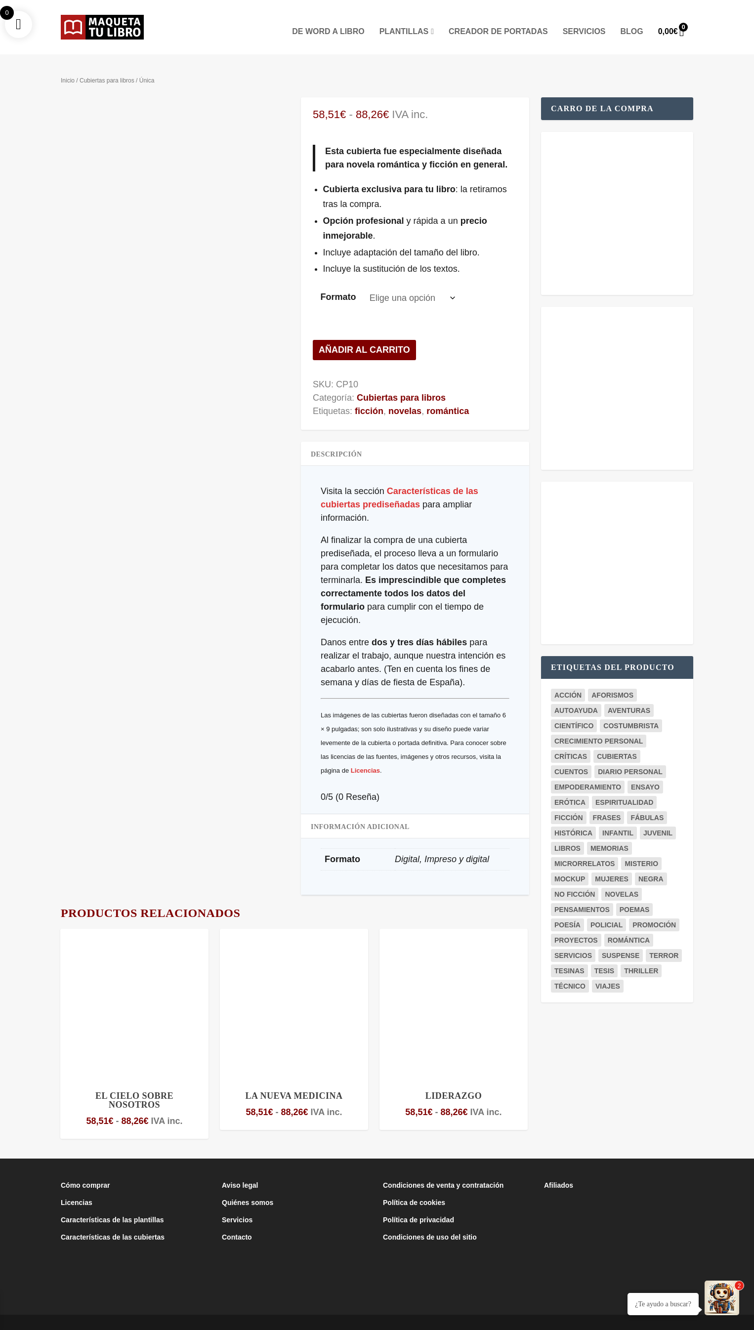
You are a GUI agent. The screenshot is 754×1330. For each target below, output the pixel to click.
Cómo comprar (85, 1170)
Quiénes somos (247, 1188)
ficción (369, 396)
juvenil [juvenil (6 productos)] (657, 818)
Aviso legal (240, 1170)
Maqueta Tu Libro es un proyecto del (117, 1318)
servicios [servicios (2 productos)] (573, 941)
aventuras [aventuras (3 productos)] (629, 696)
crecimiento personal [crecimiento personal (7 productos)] (598, 726)
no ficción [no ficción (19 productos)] (574, 879)
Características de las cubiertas (113, 1222)
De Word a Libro (328, 17)
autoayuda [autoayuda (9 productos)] (576, 696)
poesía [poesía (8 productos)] (567, 910)
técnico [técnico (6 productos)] (570, 971)
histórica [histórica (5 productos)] (573, 818)
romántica (447, 396)
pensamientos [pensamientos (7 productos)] (582, 895)
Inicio (68, 65)
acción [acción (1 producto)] (568, 680)
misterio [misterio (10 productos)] (641, 849)
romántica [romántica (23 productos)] (629, 925)
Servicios (584, 17)
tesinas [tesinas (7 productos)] (569, 956)
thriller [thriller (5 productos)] (641, 956)
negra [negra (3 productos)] (651, 864)
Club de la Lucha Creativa (213, 1318)
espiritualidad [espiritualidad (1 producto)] (624, 787)
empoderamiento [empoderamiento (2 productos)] (587, 772)
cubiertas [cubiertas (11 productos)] (617, 742)
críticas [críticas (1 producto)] (570, 742)
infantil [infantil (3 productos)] (617, 818)
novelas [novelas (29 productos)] (621, 879)
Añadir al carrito (364, 335)
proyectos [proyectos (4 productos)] (576, 925)
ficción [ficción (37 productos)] (568, 803)
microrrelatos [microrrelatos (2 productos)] (584, 849)
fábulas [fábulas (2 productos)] (647, 803)
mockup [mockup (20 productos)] (569, 864)
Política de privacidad (418, 1205)
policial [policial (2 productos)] (606, 910)
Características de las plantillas (112, 1205)
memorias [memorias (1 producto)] (609, 833)
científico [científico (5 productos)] (573, 711)
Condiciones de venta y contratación (443, 1170)
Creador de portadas (498, 17)
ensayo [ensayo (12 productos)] (645, 772)
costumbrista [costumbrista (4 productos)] (631, 711)
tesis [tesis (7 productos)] (604, 956)
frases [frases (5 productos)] (607, 803)
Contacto (237, 1222)
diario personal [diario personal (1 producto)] (630, 757)
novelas (404, 396)
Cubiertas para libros (107, 65)
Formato (338, 282)
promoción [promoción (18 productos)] (654, 910)
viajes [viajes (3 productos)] (607, 971)
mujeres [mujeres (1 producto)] (611, 864)
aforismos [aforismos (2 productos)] (612, 680)
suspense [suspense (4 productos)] (620, 941)
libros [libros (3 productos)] (567, 833)
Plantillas (404, 17)
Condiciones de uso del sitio (430, 1222)
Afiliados (558, 1170)
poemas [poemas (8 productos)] (635, 895)
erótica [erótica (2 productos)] (570, 787)
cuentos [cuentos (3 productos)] (571, 757)
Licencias (365, 755)
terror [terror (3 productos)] (663, 941)
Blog (632, 17)
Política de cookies (414, 1188)
